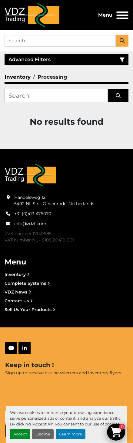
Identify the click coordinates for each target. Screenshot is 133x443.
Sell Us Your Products (28, 309)
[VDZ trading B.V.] (30, 174)
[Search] (60, 41)
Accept (20, 434)
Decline (42, 434)
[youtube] (11, 348)
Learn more (70, 434)
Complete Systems (25, 283)
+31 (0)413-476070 (32, 213)
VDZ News (16, 292)
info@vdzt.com (30, 223)
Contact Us (17, 301)
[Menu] (122, 15)
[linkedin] (24, 348)
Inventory (15, 274)
